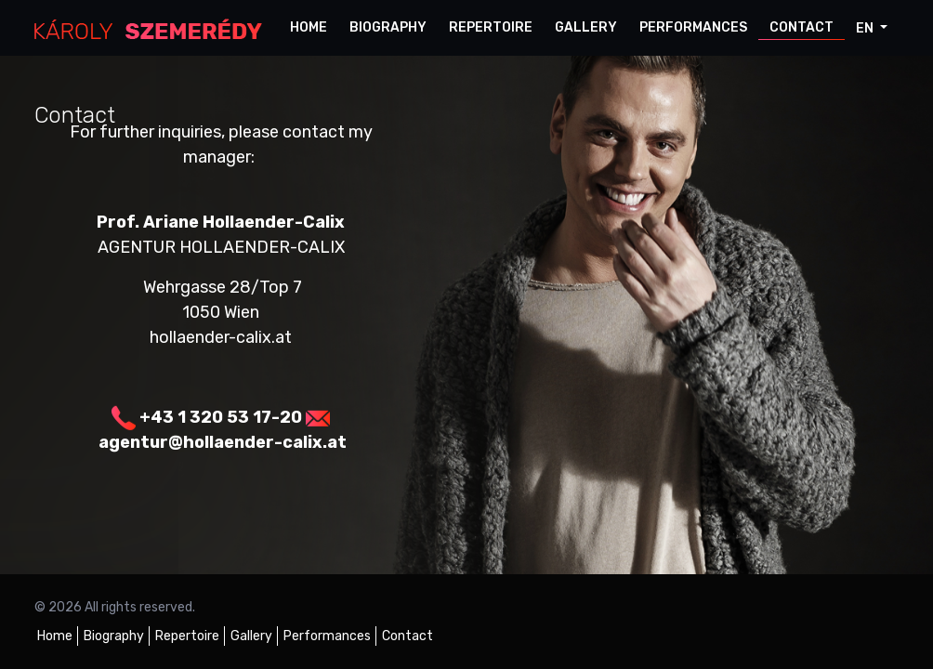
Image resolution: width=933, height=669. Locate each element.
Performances (693, 27)
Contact (801, 27)
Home (308, 27)
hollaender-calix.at (221, 337)
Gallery (586, 27)
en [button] (866, 28)
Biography (388, 27)
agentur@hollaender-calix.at (223, 442)
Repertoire (490, 27)
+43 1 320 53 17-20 (220, 417)
